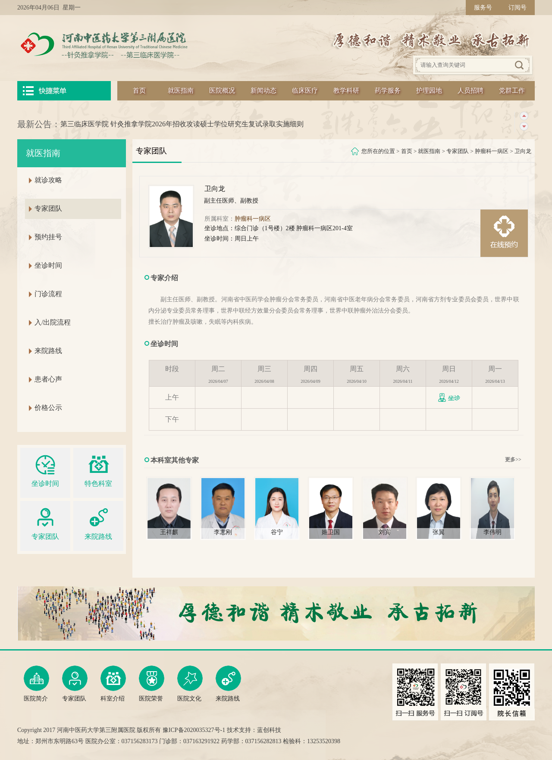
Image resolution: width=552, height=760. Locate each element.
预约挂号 (48, 237)
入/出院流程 (52, 322)
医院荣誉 (151, 684)
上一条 (523, 116)
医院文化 (190, 684)
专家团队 (457, 151)
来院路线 (48, 350)
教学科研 (346, 90)
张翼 (439, 532)
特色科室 (98, 469)
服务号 (483, 7)
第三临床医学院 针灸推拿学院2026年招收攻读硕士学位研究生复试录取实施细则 (182, 124)
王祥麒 (169, 532)
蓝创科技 (269, 730)
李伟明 (492, 532)
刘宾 (385, 532)
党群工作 (512, 90)
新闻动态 (263, 90)
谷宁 (277, 532)
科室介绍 (113, 684)
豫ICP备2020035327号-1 (194, 730)
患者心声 (48, 379)
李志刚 (223, 532)
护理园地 (429, 90)
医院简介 (36, 684)
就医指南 (181, 90)
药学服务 (388, 90)
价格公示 (48, 407)
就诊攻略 (48, 180)
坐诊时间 (48, 265)
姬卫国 (331, 532)
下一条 (523, 126)
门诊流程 (48, 293)
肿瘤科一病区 (491, 151)
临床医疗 (305, 90)
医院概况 (222, 90)
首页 (139, 90)
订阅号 (517, 7)
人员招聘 (470, 90)
